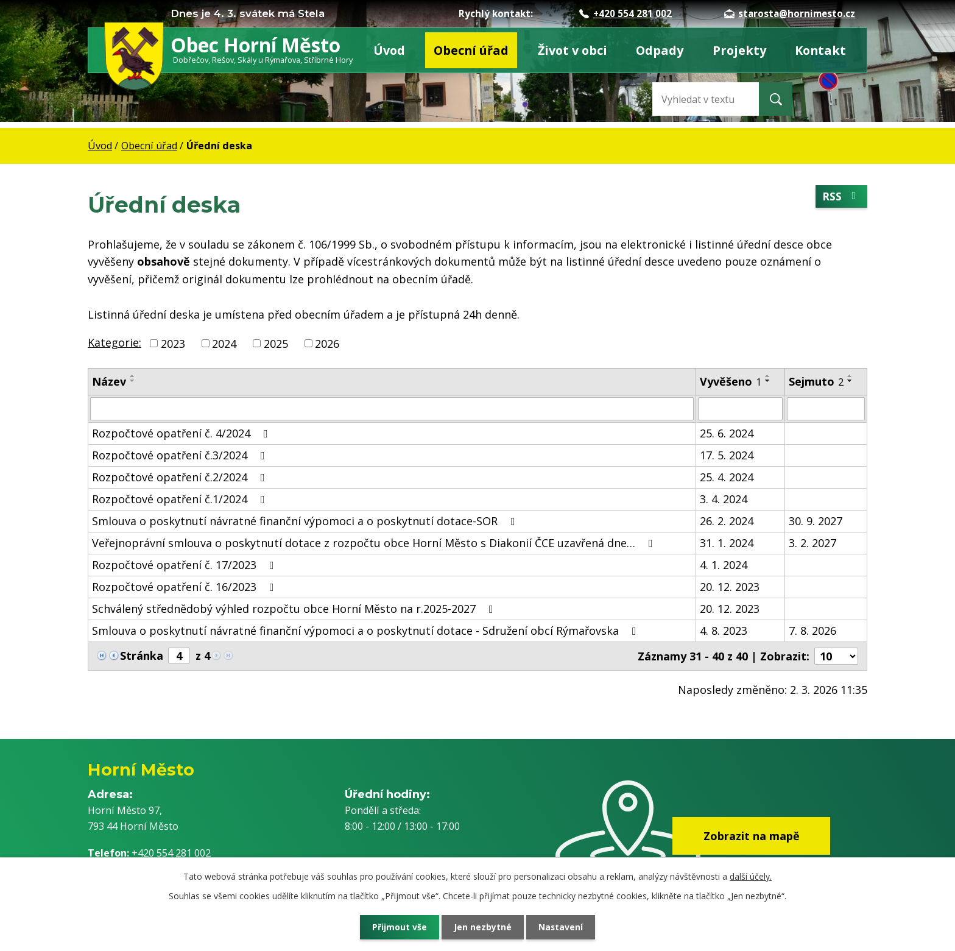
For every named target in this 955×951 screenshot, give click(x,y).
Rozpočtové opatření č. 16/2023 (185, 586)
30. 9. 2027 (815, 521)
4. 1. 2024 (723, 564)
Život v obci (572, 50)
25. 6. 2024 (726, 433)
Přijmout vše (398, 927)
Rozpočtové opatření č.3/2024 (181, 455)
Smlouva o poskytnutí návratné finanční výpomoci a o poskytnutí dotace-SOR (306, 521)
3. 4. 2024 (723, 499)
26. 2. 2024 (726, 521)
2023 (173, 343)
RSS (841, 196)
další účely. (751, 876)
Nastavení (562, 927)
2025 (276, 343)
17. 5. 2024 (726, 455)
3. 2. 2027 (812, 543)
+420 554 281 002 (625, 13)
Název (109, 381)
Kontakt (820, 50)
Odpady (659, 50)
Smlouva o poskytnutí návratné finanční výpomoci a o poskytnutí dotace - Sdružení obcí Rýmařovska (366, 630)
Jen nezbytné (483, 927)
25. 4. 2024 (726, 477)
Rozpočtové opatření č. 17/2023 (185, 564)
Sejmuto (816, 381)
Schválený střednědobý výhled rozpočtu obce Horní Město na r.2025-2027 (295, 608)
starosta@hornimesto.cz (789, 13)
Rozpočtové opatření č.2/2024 (181, 477)
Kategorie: (114, 342)
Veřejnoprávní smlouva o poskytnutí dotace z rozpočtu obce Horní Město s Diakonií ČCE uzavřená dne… (375, 543)
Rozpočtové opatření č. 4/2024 (182, 433)
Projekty (739, 50)
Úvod (389, 50)
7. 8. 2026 (812, 630)
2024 (224, 343)
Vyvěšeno (730, 381)
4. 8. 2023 (723, 630)
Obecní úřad (471, 50)
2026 (327, 343)
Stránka (141, 655)
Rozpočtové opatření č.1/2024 (181, 499)
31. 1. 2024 (726, 543)
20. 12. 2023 (729, 586)
